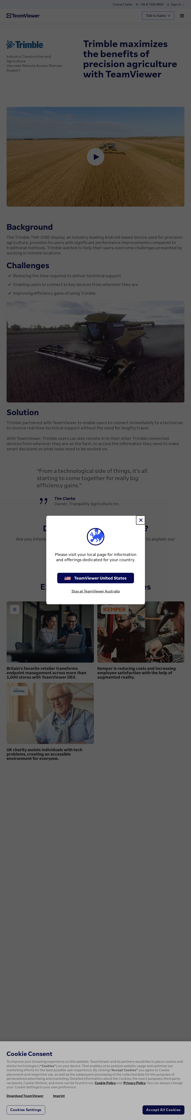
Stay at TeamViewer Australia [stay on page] (95, 591)
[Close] (140, 520)
